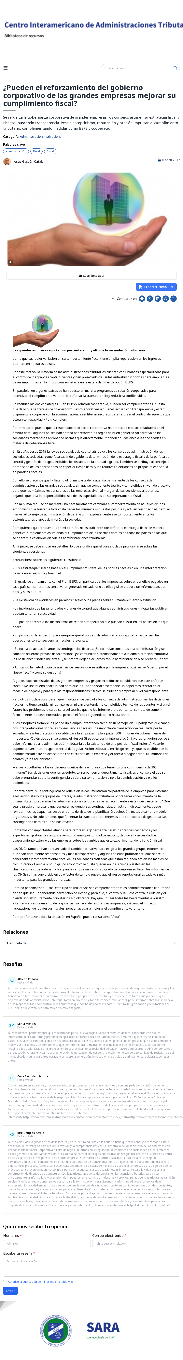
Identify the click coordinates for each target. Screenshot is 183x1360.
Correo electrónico (109, 1235)
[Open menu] (5, 68)
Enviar (10, 1291)
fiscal (36, 151)
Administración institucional (41, 136)
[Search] (175, 68)
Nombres (12, 1235)
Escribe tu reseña (19, 1253)
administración (16, 151)
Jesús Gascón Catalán (29, 161)
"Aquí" (115, 917)
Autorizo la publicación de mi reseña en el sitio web (41, 1282)
